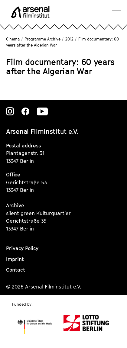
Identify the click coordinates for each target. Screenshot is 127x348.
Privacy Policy (22, 248)
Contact (15, 270)
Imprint (15, 259)
